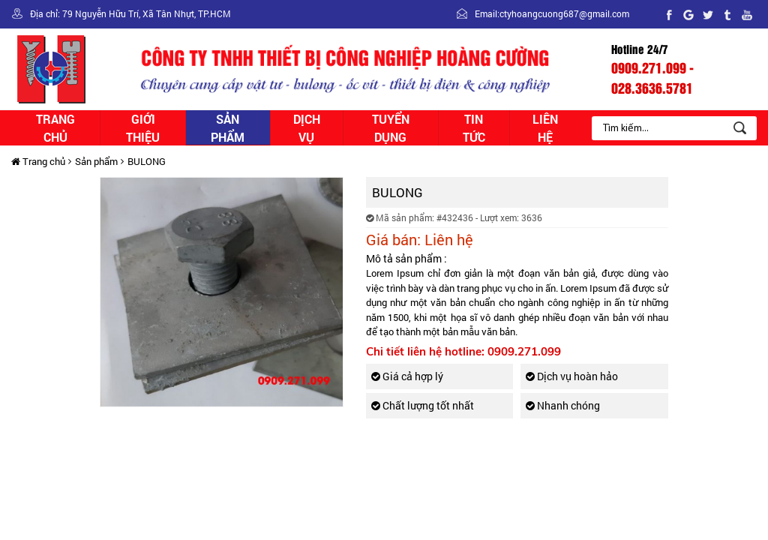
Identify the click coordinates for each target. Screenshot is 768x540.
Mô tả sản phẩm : (406, 258)
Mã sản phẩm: (400, 218)
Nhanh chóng (563, 405)
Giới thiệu (143, 128)
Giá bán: (393, 239)
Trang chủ (55, 128)
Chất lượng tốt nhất (422, 405)
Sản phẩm (227, 128)
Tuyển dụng (391, 128)
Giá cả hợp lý (407, 376)
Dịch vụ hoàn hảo (572, 376)
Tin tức (474, 128)
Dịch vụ (306, 128)
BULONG (147, 161)
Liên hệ (545, 128)
